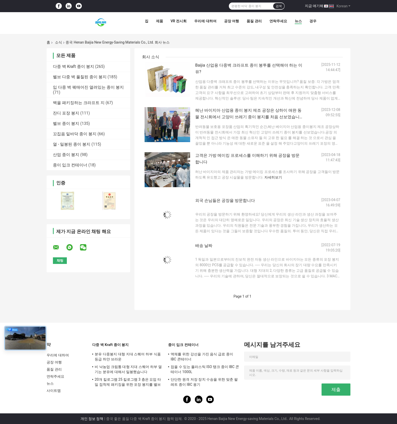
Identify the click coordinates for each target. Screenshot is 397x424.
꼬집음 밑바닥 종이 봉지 (74, 133)
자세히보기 (273, 177)
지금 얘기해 (314, 6)
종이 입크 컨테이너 (70, 165)
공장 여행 (231, 21)
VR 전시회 (179, 21)
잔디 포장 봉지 (66, 113)
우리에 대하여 (205, 21)
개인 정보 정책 (92, 419)
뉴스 (298, 21)
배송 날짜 (203, 245)
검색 (279, 6)
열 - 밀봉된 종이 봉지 (71, 144)
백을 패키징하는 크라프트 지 (79, 102)
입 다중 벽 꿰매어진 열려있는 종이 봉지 (88, 87)
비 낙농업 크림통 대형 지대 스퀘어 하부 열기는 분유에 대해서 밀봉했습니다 (128, 369)
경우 (312, 21)
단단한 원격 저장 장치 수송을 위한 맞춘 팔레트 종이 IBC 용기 (204, 382)
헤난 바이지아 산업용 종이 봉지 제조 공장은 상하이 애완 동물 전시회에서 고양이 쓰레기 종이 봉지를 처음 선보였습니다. (248, 117)
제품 (159, 21)
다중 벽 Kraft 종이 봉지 (73, 66)
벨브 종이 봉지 (66, 123)
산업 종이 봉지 (66, 154)
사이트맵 (54, 391)
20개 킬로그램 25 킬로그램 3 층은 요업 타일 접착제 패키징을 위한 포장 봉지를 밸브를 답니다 (128, 382)
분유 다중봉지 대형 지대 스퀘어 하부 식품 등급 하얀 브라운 (128, 356)
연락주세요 (278, 21)
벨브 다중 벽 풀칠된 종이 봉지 (80, 76)
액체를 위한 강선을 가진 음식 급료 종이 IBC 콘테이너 (202, 356)
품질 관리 (254, 21)
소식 (58, 42)
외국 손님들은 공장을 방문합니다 (225, 200)
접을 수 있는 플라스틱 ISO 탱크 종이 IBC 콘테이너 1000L (205, 369)
